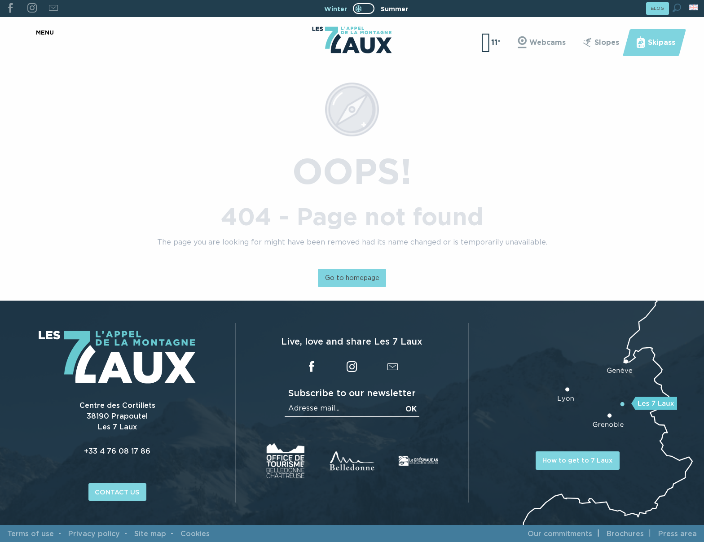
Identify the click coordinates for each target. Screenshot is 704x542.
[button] (677, 8)
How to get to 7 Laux (577, 460)
